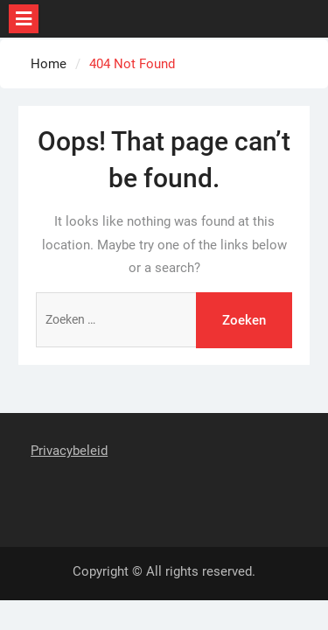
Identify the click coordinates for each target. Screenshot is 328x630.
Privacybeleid (69, 450)
